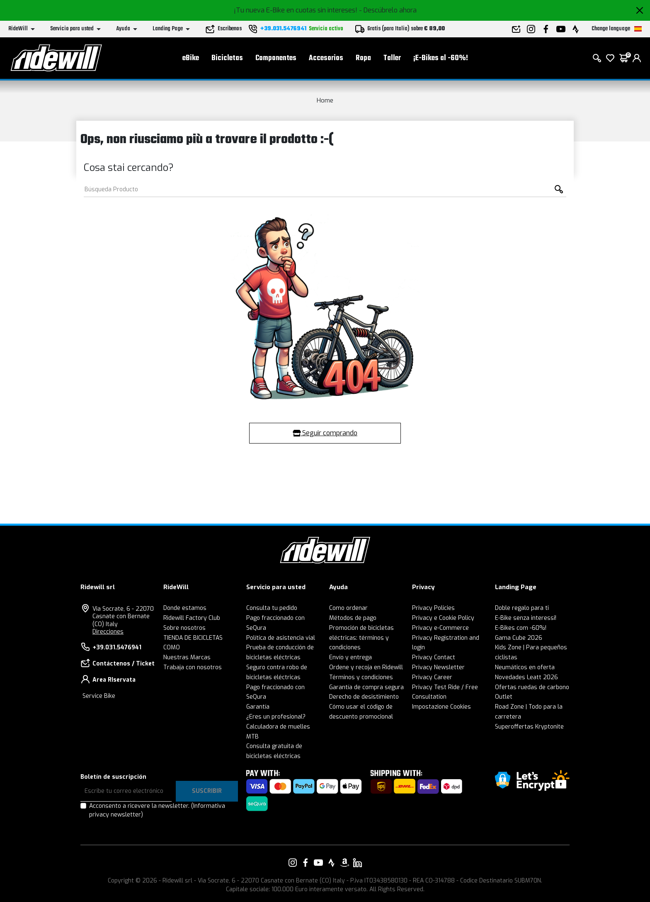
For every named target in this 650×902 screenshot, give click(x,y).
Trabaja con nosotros (192, 667)
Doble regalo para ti (522, 608)
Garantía (257, 707)
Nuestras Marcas (187, 657)
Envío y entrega (350, 657)
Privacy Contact (433, 657)
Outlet (503, 697)
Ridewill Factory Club (191, 618)
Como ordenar (348, 608)
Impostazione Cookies (441, 707)
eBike (190, 58)
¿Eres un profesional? (276, 717)
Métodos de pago (352, 618)
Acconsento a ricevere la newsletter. (157, 810)
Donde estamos (184, 608)
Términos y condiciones (361, 677)
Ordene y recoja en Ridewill (366, 667)
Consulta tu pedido (271, 608)
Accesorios (326, 58)
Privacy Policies (433, 608)
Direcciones (108, 632)
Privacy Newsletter (438, 667)
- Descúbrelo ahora (388, 10)
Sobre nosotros (184, 628)
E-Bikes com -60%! (520, 628)
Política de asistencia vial (280, 638)
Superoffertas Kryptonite (529, 727)
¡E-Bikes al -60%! (440, 58)
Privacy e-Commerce (440, 628)
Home (325, 100)
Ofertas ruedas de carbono (532, 687)
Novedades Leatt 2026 (526, 677)
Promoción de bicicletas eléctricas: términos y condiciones (361, 638)
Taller (392, 58)
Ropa (363, 58)
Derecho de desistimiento (364, 697)
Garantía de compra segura (366, 687)
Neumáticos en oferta (525, 667)
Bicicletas (227, 58)
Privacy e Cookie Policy (443, 618)
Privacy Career (432, 677)
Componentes (275, 58)
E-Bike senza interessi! (525, 618)
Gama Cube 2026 (518, 638)
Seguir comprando (325, 433)
